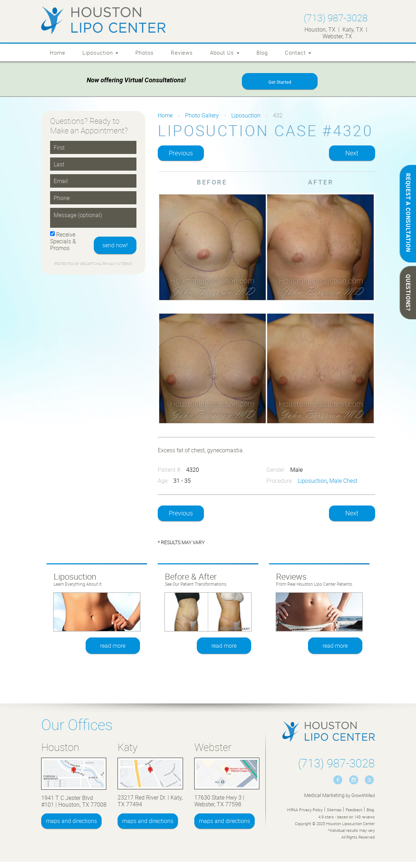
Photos (144, 52)
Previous (181, 153)
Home (57, 52)
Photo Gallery (202, 115)
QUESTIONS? (408, 292)
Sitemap (334, 809)
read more (112, 646)
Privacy (110, 263)
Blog (262, 52)
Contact (298, 52)
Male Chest (343, 481)
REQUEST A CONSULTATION (408, 212)
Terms (126, 263)
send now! (115, 245)
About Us (224, 52)
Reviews (182, 52)
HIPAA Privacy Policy (305, 809)
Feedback (354, 809)
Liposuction (100, 52)
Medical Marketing (324, 795)
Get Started (279, 82)
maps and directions (71, 821)
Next (351, 153)
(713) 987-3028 (336, 17)
